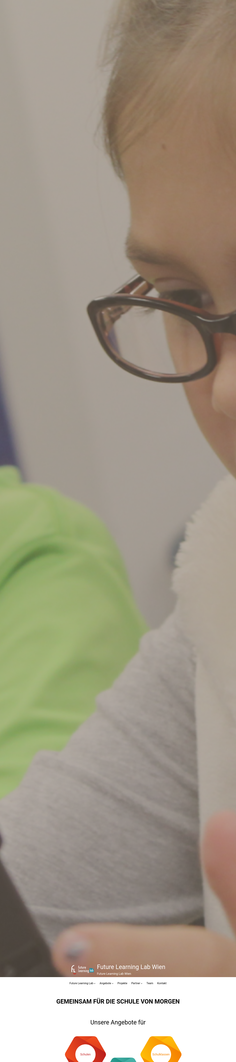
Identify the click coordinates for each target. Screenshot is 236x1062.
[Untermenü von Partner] (141, 983)
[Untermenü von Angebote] (113, 983)
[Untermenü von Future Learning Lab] (95, 983)
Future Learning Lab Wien (131, 967)
